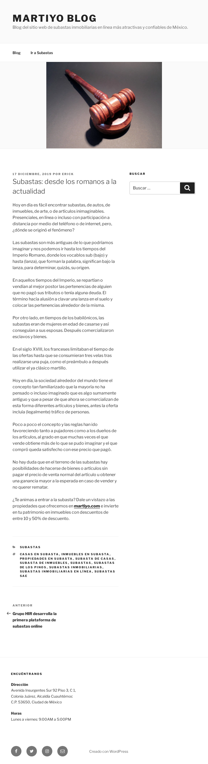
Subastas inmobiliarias (76, 567)
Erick (68, 174)
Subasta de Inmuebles (44, 563)
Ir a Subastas (42, 52)
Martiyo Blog (55, 18)
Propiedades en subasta (46, 558)
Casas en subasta (39, 554)
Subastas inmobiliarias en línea (56, 571)
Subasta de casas (95, 558)
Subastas (30, 547)
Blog (17, 52)
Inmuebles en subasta (85, 554)
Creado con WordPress (108, 751)
